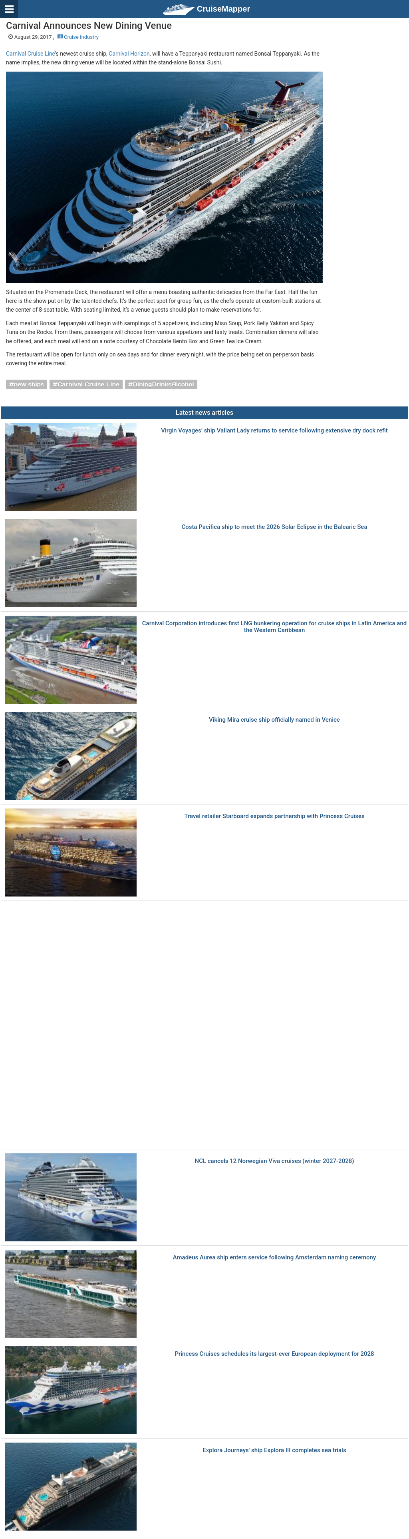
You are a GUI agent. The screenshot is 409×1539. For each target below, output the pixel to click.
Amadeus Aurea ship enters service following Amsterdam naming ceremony (274, 1257)
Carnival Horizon (129, 53)
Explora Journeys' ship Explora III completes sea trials (274, 1450)
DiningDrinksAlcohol (163, 384)
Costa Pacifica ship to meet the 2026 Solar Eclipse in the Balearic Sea (274, 527)
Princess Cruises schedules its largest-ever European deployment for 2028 (274, 1354)
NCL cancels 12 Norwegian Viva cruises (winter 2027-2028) (274, 1161)
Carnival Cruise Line (30, 53)
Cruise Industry (78, 37)
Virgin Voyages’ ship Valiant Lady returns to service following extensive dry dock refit (274, 430)
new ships (29, 384)
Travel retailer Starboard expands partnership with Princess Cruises (274, 816)
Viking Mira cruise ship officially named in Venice (274, 719)
